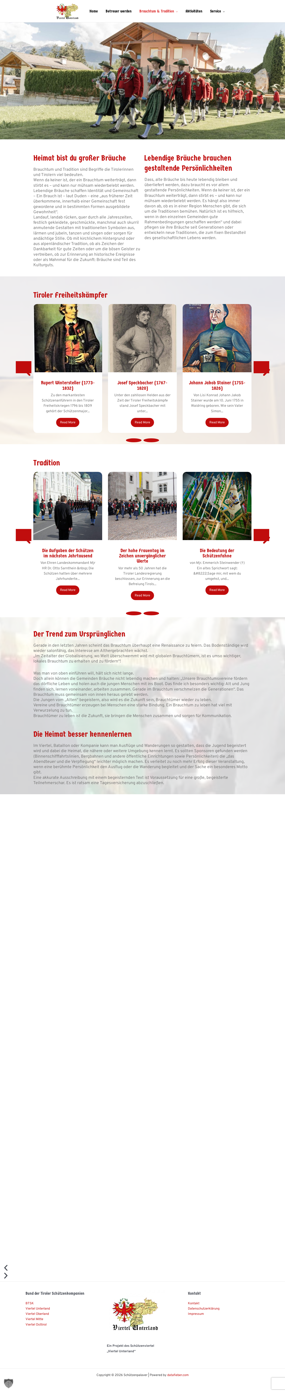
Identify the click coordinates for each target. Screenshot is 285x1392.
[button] (8, 1383)
